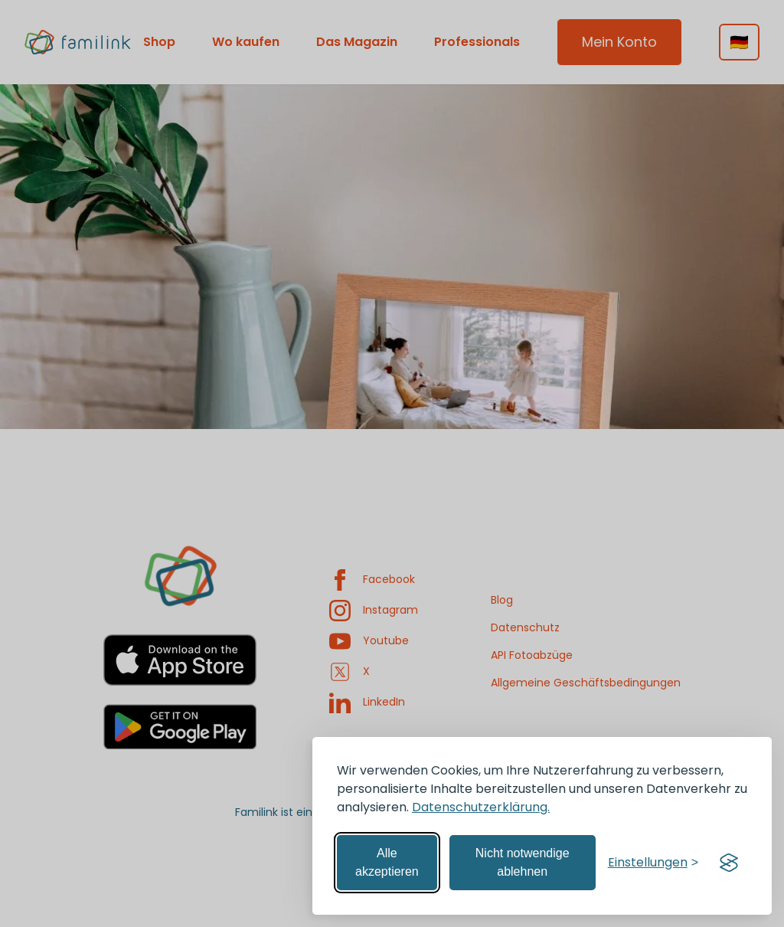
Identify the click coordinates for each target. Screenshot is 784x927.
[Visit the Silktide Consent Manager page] (728, 862)
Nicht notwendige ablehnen (522, 862)
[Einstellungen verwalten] (653, 862)
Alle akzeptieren (387, 862)
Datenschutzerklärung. (481, 807)
